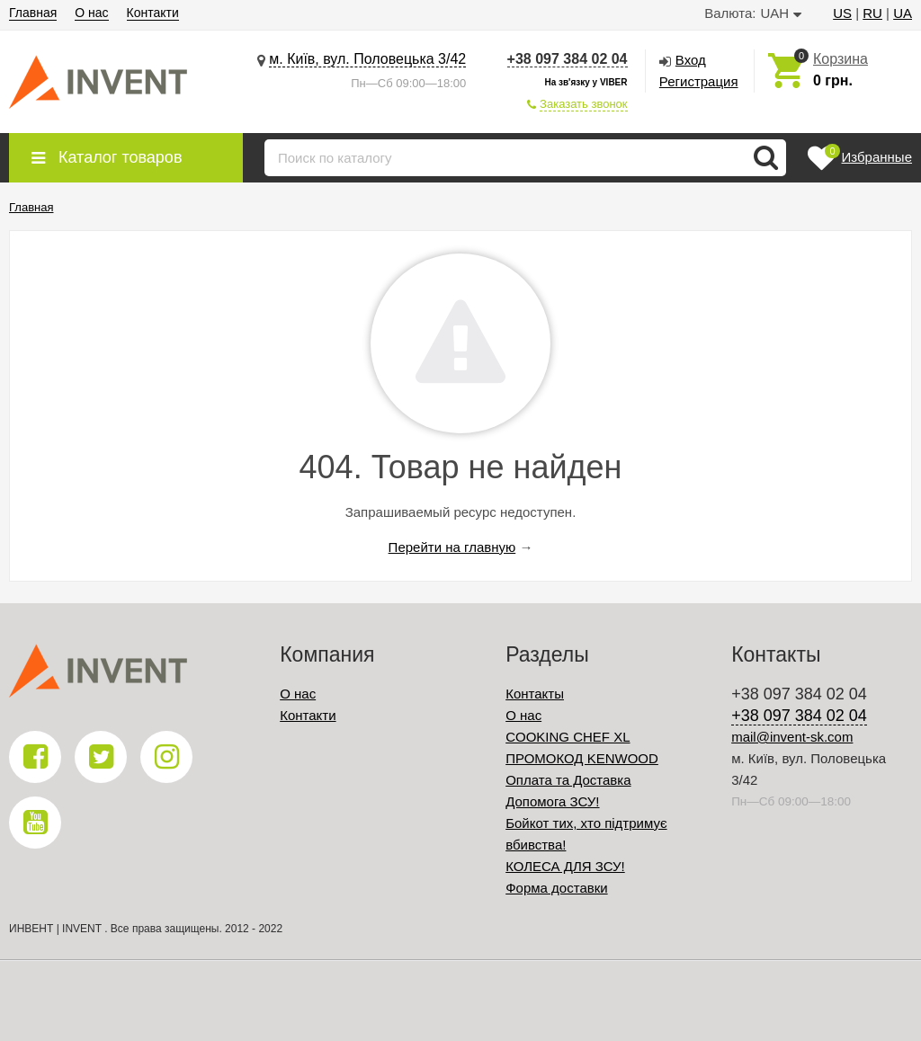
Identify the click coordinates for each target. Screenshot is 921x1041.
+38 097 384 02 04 (567, 59)
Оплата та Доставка (567, 779)
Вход (690, 59)
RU (872, 13)
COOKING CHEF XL (567, 736)
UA (902, 13)
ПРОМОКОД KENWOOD (581, 758)
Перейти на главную (452, 547)
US (842, 13)
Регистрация (698, 81)
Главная (33, 12)
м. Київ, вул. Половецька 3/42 (367, 59)
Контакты (534, 693)
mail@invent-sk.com (792, 736)
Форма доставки (556, 887)
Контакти (153, 12)
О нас (91, 12)
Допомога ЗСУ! (552, 801)
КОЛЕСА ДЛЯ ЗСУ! (565, 866)
